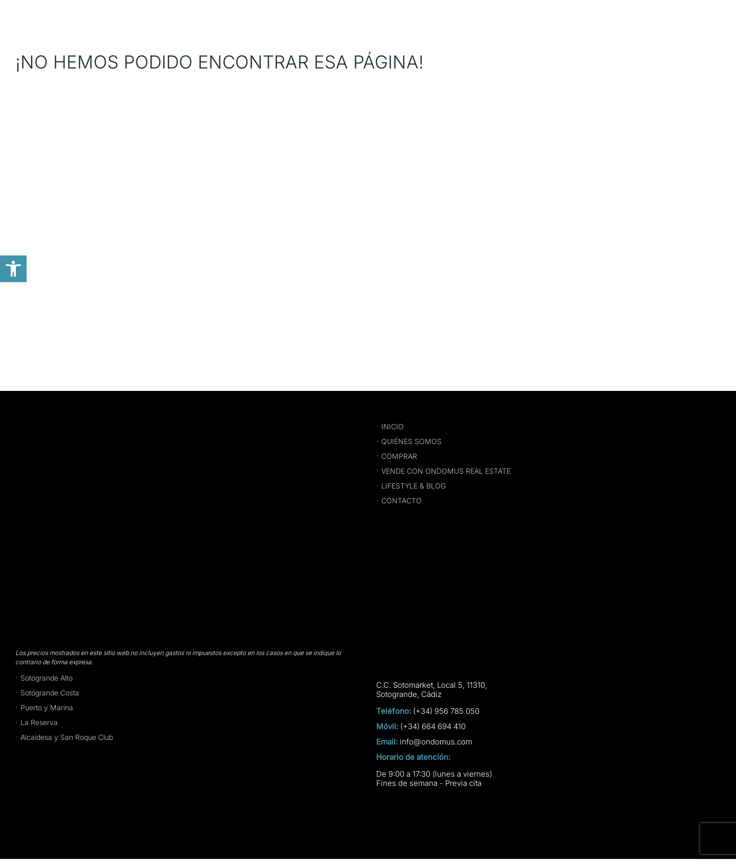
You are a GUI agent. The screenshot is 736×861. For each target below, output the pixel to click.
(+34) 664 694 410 (433, 726)
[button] (13, 268)
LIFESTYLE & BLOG (413, 485)
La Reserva (39, 722)
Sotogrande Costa (49, 692)
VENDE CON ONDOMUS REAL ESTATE (446, 471)
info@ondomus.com (436, 742)
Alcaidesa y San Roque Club (66, 737)
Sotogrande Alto (46, 677)
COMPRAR (399, 456)
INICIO (392, 426)
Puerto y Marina (46, 707)
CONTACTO (401, 500)
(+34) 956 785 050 (446, 711)
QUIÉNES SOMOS (411, 441)
